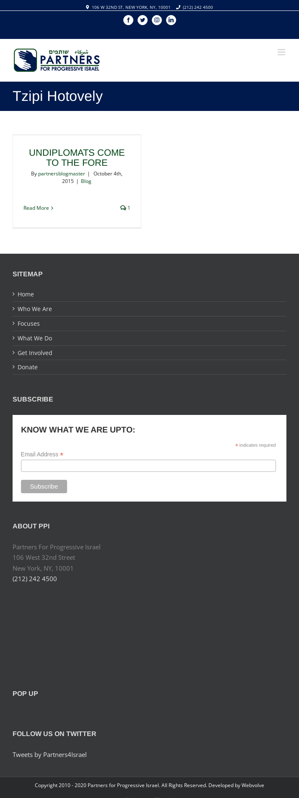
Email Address (42, 454)
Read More (36, 207)
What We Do (35, 338)
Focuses (29, 323)
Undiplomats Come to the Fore (77, 157)
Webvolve (253, 785)
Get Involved (35, 353)
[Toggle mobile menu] (282, 52)
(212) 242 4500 (198, 7)
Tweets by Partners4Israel (50, 754)
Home (26, 294)
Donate (28, 367)
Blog (86, 181)
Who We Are (35, 309)
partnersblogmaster (61, 173)
